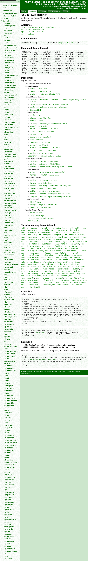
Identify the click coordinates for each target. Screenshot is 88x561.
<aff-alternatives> (10, 45)
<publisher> (8, 546)
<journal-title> (9, 403)
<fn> (5, 302)
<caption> (7, 120)
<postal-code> (9, 510)
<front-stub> (8, 312)
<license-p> (8, 420)
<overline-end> (9, 485)
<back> (6, 105)
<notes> (7, 472)
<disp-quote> (8, 259)
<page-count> (9, 492)
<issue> (6, 380)
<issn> (6, 376)
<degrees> (7, 250)
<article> (7, 73)
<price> (6, 517)
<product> (7, 531)
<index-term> (9, 344)
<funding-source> (10, 317)
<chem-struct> (9, 125)
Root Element (7, 10)
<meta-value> (9, 437)
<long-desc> (8, 428)
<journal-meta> (9, 398)
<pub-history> (9, 541)
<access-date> (9, 33)
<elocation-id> (9, 267)
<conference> (9, 188)
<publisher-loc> (9, 549)
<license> (7, 418)
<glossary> (7, 326)
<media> (7, 433)
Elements (6, 21)
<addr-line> (8, 38)
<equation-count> (10, 272)
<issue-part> (8, 386)
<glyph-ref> (8, 331)
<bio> (6, 107)
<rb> (5, 554)
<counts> (7, 220)
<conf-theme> (9, 186)
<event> (7, 279)
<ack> (6, 35)
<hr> (5, 341)
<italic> (6, 393)
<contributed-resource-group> (10, 199)
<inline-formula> (10, 351)
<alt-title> (7, 55)
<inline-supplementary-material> (9, 361)
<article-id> (8, 78)
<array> (6, 70)
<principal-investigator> (9, 525)
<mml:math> (8, 448)
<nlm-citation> (9, 467)
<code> (6, 137)
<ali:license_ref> (10, 50)
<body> (6, 110)
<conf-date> (8, 173)
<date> (6, 232)
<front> (7, 309)
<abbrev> (7, 23)
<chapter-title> (9, 122)
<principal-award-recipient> (10, 520)
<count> (7, 215)
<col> (6, 139)
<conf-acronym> (9, 171)
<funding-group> (10, 314)
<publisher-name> (10, 551)
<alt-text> (7, 53)
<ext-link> (7, 284)
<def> (6, 240)
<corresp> (7, 213)
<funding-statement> (8, 320)
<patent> (7, 499)
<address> (7, 40)
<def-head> (8, 242)
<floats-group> (9, 299)
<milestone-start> (10, 442)
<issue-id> (7, 383)
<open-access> (9, 480)
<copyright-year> (10, 210)
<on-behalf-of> (9, 477)
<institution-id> (9, 368)
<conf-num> (8, 181)
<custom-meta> (9, 223)
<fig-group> (8, 294)
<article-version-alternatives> (10, 88)
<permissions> (9, 502)
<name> (7, 455)
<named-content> (10, 462)
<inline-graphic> (10, 354)
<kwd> (6, 410)
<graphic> (7, 336)
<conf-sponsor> (9, 183)
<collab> (7, 144)
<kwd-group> (8, 413)
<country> (7, 218)
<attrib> (7, 92)
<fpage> (7, 307)
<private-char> (9, 529)
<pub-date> (8, 534)
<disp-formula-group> (9, 256)
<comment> (8, 152)
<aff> (6, 43)
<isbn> (6, 373)
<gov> (6, 334)
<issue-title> (8, 390)
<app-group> (8, 68)
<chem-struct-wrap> (11, 127)
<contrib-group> (9, 193)
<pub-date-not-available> (9, 537)
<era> (6, 274)
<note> (6, 470)
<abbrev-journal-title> (10, 26)
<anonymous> (9, 63)
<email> (7, 269)
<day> (6, 237)
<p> (5, 490)
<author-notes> (9, 97)
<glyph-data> (8, 329)
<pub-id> (7, 544)
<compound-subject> (8, 162)
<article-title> (9, 83)
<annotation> (9, 60)
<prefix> (7, 512)
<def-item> (8, 245)
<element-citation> (11, 264)
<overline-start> (9, 487)
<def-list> (7, 247)
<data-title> (8, 230)
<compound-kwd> (10, 154)
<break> (7, 117)
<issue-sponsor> (9, 388)
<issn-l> (7, 378)
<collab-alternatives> (9, 148)
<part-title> (8, 497)
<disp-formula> (9, 252)
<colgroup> (8, 142)
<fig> (6, 289)
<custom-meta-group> (9, 226)
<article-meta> (9, 80)
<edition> (7, 262)
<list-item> (8, 425)
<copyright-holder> (10, 203)
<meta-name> (9, 435)
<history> (7, 339)
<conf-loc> (7, 176)
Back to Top (82, 375)
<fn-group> (8, 304)
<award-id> (8, 102)
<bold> (6, 112)
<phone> (7, 507)
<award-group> (9, 100)
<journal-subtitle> (10, 400)
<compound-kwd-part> (10, 158)
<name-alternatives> (9, 458)
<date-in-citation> (10, 235)
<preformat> (8, 514)
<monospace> (9, 450)
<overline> (7, 482)
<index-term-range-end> (11, 347)
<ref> (6, 556)
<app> (6, 65)
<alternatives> (9, 58)
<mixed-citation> (10, 445)
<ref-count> (8, 559)
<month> (7, 452)
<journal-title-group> (9, 406)
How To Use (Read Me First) (10, 6)
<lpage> (7, 430)
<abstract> (8, 30)
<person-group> (9, 504)
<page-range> (9, 495)
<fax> (6, 287)
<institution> (8, 366)
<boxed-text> (9, 115)
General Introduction (10, 13)
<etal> (6, 277)
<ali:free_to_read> (10, 48)
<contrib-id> (8, 196)
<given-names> (9, 324)
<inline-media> (9, 356)
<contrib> (7, 191)
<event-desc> (8, 282)
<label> (6, 415)
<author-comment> (11, 95)
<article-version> (10, 85)
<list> (6, 423)
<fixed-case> (8, 297)
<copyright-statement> (8, 206)
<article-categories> (11, 75)
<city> (6, 134)
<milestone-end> (10, 440)
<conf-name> (8, 178)
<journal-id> (8, 395)
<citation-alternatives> (9, 131)
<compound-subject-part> (9, 167)
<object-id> (8, 475)
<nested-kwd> (9, 465)
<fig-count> (8, 292)
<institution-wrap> (10, 371)
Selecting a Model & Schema (9, 17)
